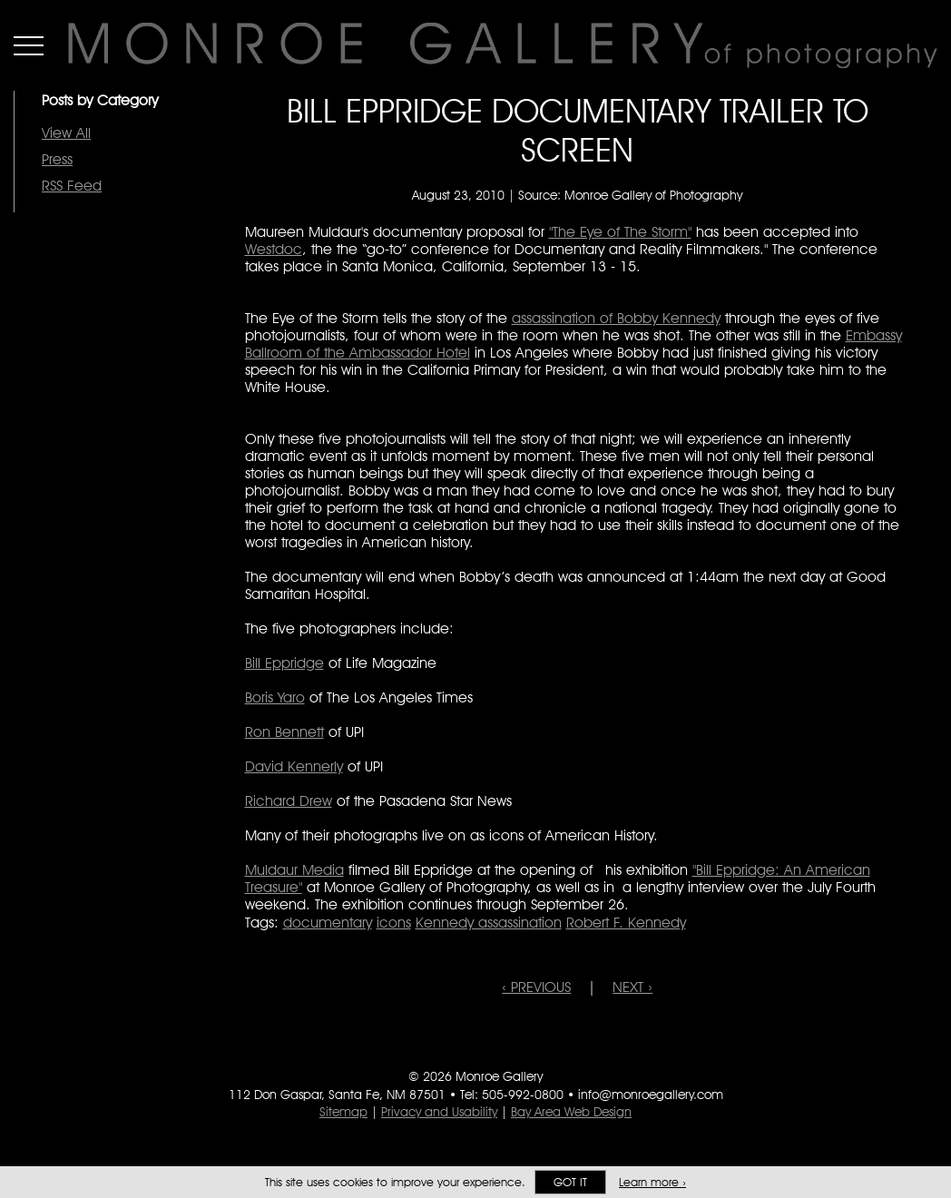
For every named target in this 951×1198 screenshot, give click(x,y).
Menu (29, 45)
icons (394, 922)
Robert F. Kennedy (626, 922)
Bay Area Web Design (571, 1112)
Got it (570, 1182)
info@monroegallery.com (650, 1094)
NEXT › (632, 987)
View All (66, 133)
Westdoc (273, 249)
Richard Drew (288, 801)
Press (57, 159)
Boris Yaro (275, 697)
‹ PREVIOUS (536, 987)
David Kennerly (294, 766)
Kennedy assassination (489, 922)
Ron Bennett (284, 732)
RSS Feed (72, 185)
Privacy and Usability (439, 1112)
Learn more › (652, 1182)
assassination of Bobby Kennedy (616, 318)
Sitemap (343, 1112)
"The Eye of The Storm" (620, 232)
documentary (327, 922)
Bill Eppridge (284, 663)
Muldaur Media (294, 870)
